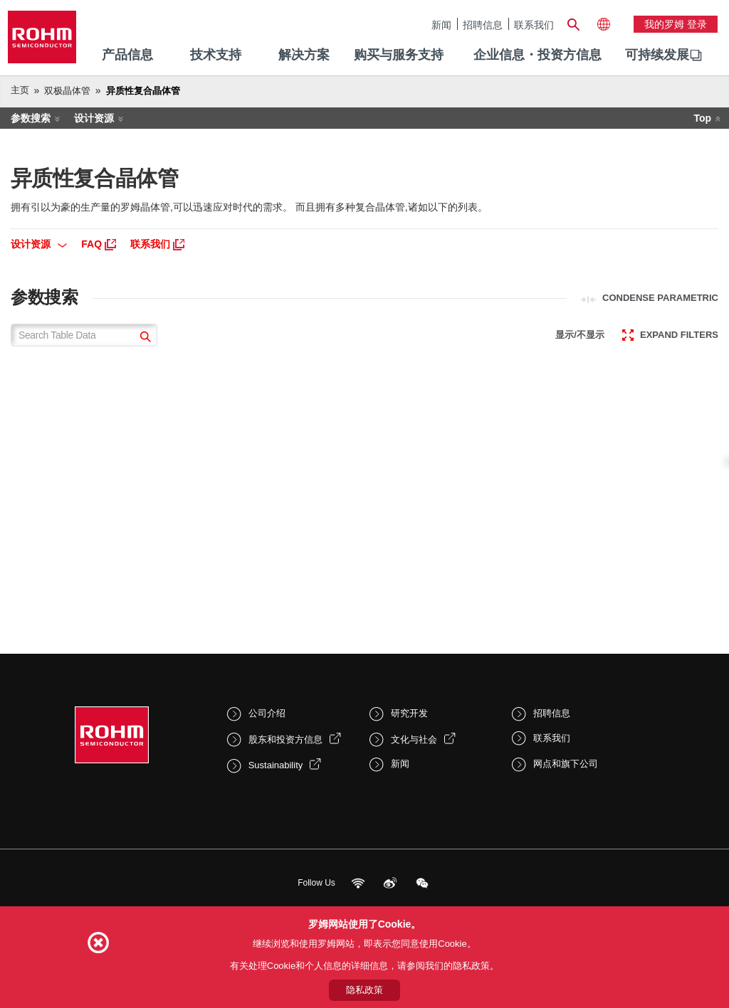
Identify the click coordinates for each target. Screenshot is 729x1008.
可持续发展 (657, 55)
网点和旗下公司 (565, 763)
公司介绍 (266, 713)
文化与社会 (414, 739)
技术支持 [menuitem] (215, 55)
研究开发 (409, 713)
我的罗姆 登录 (675, 24)
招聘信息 (483, 24)
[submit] (143, 338)
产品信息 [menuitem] (127, 55)
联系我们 (534, 24)
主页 (20, 90)
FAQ (98, 244)
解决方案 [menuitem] (304, 55)
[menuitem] (657, 55)
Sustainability (275, 765)
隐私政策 (364, 990)
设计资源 (94, 118)
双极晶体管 (67, 90)
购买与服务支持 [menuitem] (399, 55)
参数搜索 (31, 118)
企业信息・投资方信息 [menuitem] (537, 55)
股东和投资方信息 (285, 739)
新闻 (441, 24)
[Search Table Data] (84, 335)
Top (702, 118)
